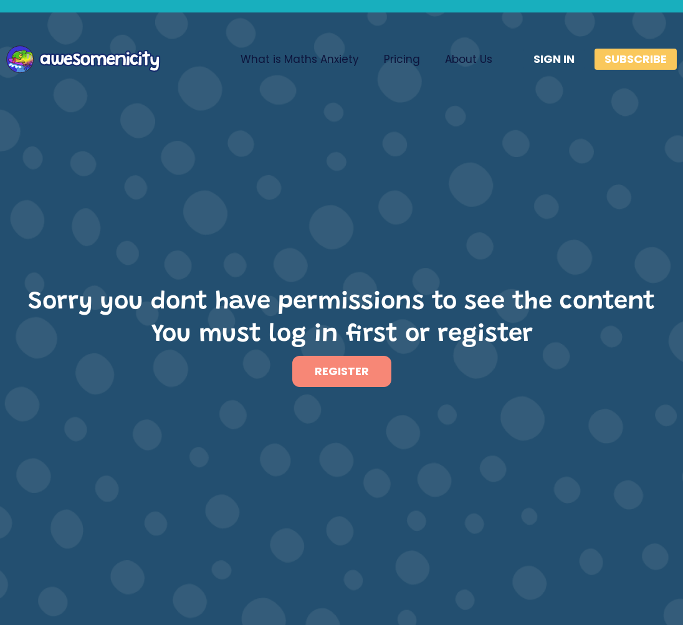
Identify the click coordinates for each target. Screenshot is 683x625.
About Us (468, 59)
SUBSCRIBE (635, 59)
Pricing (402, 59)
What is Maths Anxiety (300, 59)
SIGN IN (554, 59)
